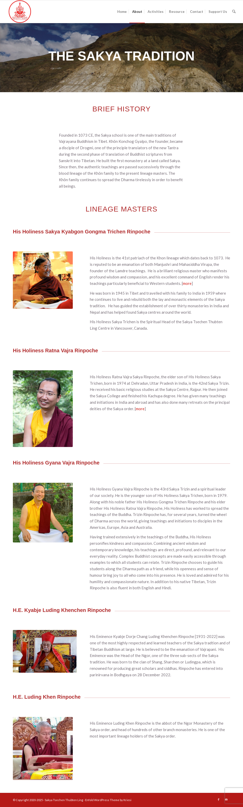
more (187, 283)
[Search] (234, 11)
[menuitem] (122, 11)
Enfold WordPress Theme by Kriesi (108, 800)
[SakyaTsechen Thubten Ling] (20, 11)
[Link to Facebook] (218, 799)
